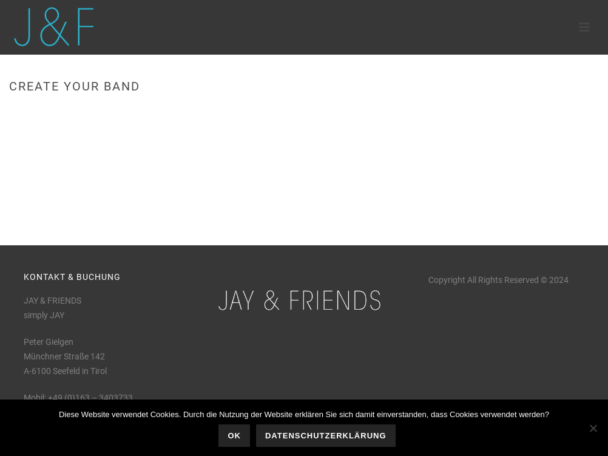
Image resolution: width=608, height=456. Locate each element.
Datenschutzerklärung (326, 435)
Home (505, 112)
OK (234, 435)
